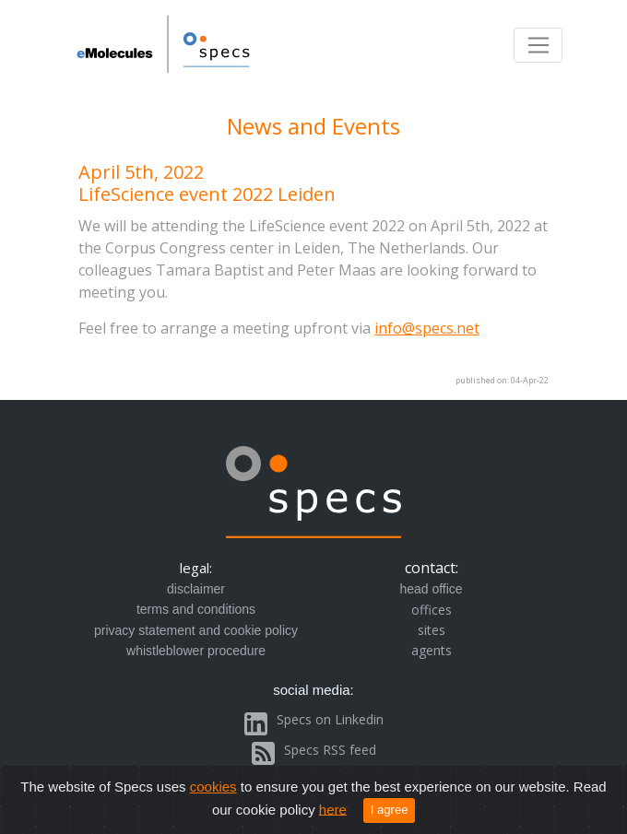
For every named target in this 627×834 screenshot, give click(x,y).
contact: (431, 568)
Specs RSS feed (330, 749)
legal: (196, 567)
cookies (213, 786)
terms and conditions (195, 609)
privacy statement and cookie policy (196, 630)
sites (431, 630)
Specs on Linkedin (330, 719)
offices (431, 609)
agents (431, 650)
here (333, 808)
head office (430, 588)
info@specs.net (426, 328)
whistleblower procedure (196, 650)
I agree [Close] (389, 809)
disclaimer (196, 588)
